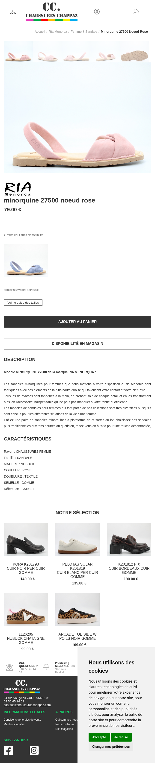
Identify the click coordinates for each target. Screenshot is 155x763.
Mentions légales (14, 724)
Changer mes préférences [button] (111, 746)
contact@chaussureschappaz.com (27, 705)
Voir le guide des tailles (23, 302)
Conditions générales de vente (22, 719)
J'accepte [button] (99, 737)
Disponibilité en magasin (77, 344)
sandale (91, 31)
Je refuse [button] (121, 737)
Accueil (40, 31)
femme (76, 31)
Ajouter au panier (77, 322)
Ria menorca (58, 31)
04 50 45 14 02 (14, 701)
